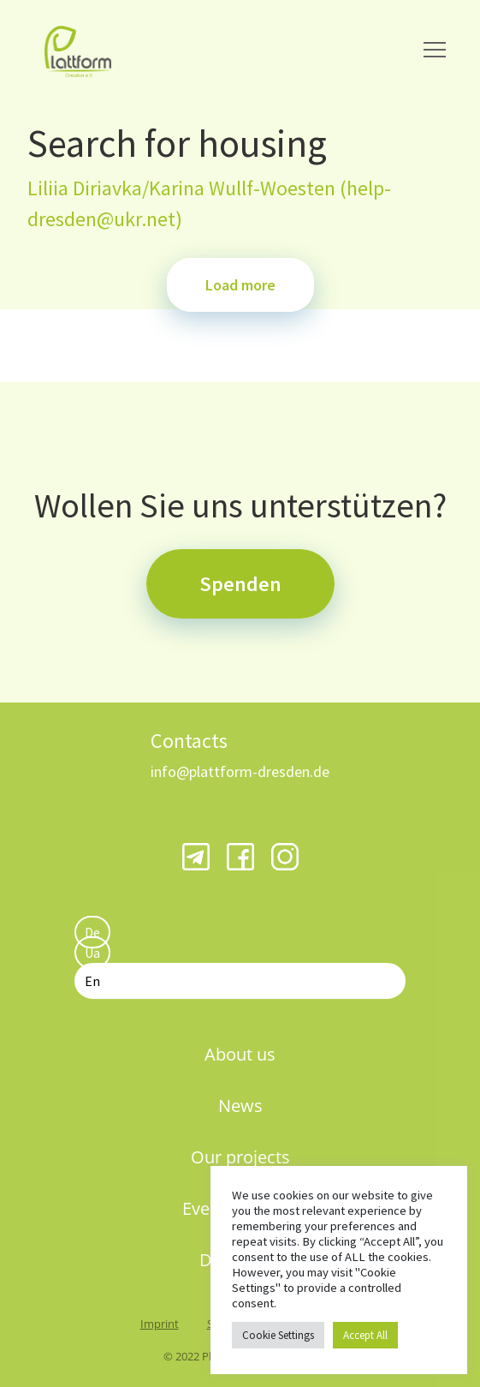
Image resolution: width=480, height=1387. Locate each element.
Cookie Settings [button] (278, 1335)
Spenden (240, 584)
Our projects (240, 1157)
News (240, 1105)
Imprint (159, 1323)
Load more (240, 285)
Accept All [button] (365, 1335)
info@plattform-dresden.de (240, 771)
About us (240, 1054)
